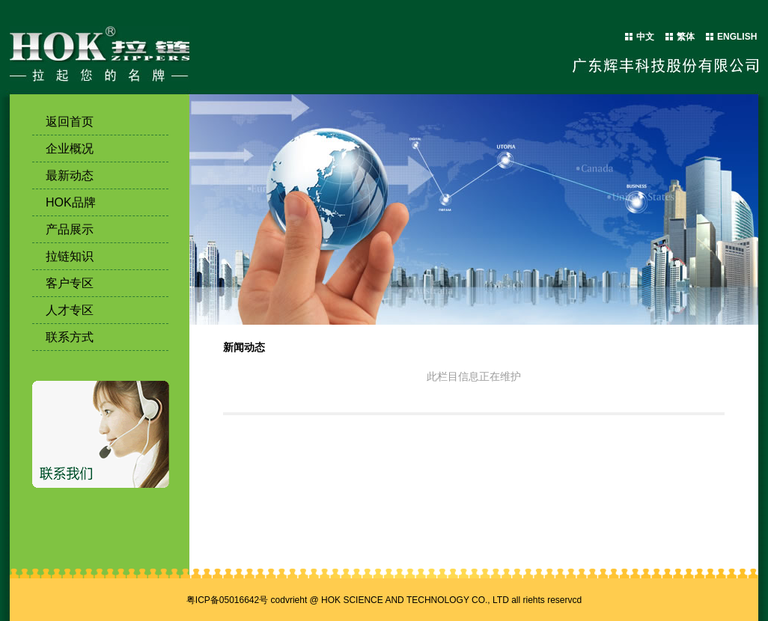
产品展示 (70, 229)
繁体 (686, 36)
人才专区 (70, 310)
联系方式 (70, 337)
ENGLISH (737, 36)
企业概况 (70, 148)
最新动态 (70, 175)
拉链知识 (70, 256)
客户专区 (70, 283)
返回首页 (70, 121)
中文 (645, 36)
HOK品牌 (71, 202)
